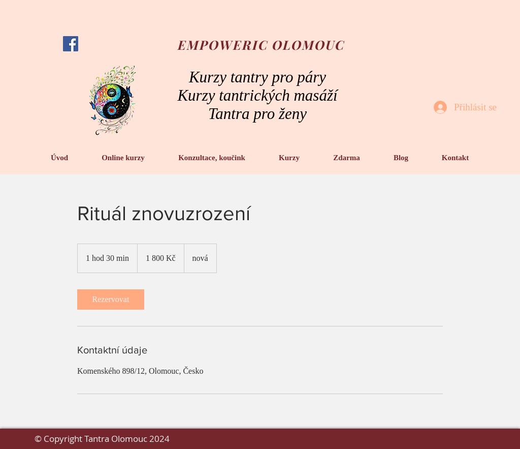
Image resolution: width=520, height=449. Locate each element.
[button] (123, 158)
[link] (110, 299)
